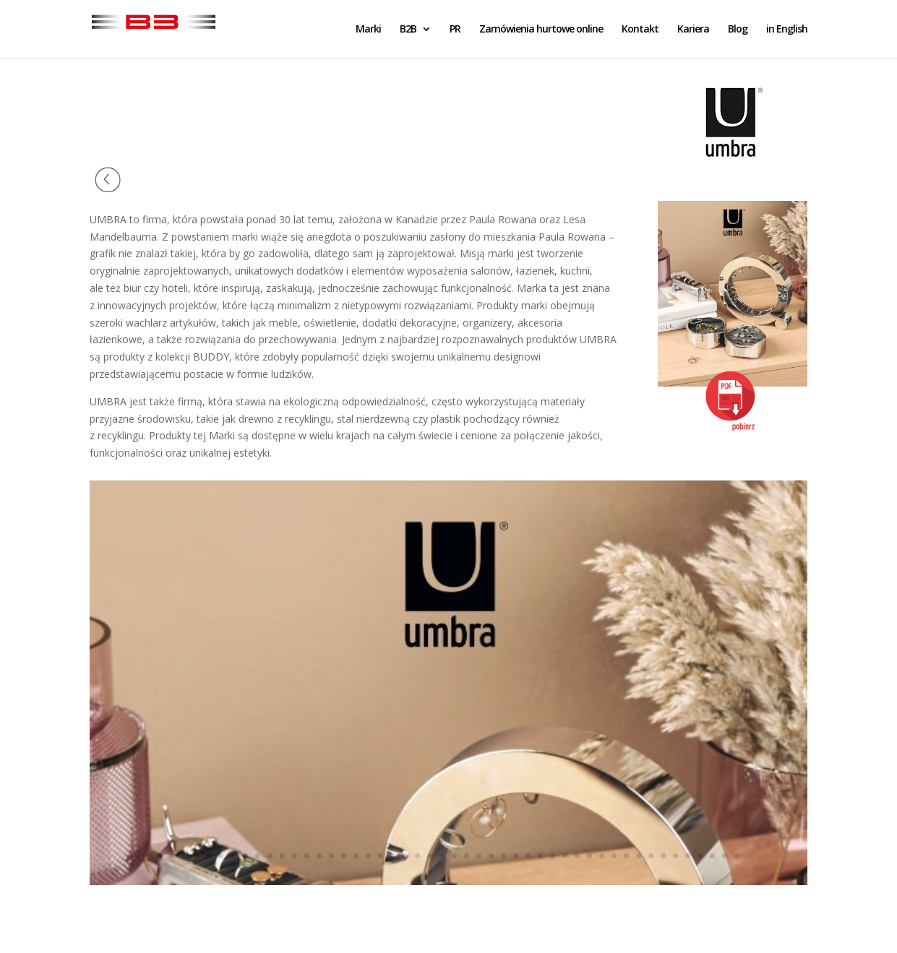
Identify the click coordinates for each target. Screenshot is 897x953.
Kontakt (640, 29)
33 (552, 855)
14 (319, 855)
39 (626, 855)
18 (368, 855)
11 (282, 855)
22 (417, 855)
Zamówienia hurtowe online (541, 29)
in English (786, 29)
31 (528, 855)
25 (454, 855)
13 (306, 855)
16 (343, 855)
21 (405, 855)
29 (503, 855)
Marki (368, 29)
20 (392, 855)
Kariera (693, 29)
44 (687, 855)
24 (442, 855)
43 (675, 855)
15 (331, 855)
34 (564, 855)
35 (577, 855)
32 (540, 855)
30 (515, 855)
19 (380, 855)
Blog (737, 29)
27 (478, 855)
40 (638, 855)
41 (650, 855)
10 (269, 855)
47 (724, 855)
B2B (408, 29)
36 (589, 855)
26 (466, 855)
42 (663, 855)
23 (429, 855)
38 (614, 855)
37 (601, 855)
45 (700, 855)
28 (491, 855)
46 (712, 855)
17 (356, 855)
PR (455, 29)
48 (736, 855)
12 (294, 855)
